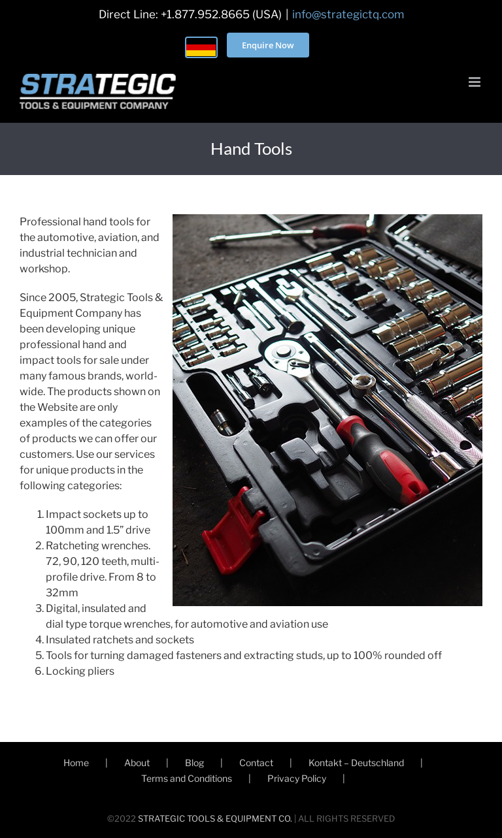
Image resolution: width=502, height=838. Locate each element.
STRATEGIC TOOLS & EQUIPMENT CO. (215, 818)
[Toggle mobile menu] (475, 82)
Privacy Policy (296, 778)
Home (76, 762)
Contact (256, 762)
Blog (194, 762)
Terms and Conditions (186, 778)
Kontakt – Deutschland (356, 762)
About (137, 762)
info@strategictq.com (348, 14)
